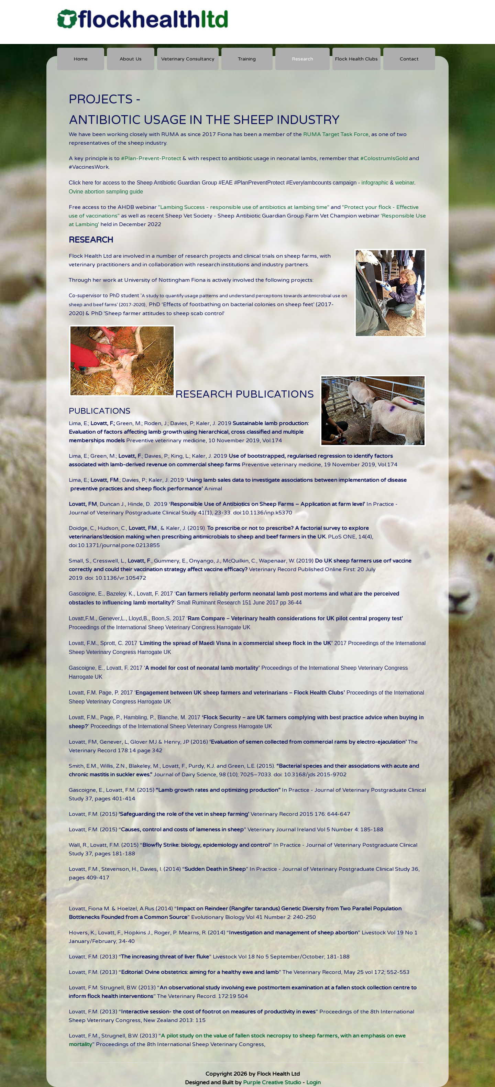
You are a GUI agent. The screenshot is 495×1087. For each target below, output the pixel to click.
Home (81, 59)
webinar (404, 183)
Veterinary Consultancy (187, 59)
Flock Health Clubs (356, 59)
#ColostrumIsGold (384, 158)
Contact (409, 59)
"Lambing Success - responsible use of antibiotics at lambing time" (243, 207)
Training (247, 59)
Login (313, 1082)
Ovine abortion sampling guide (106, 192)
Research (302, 59)
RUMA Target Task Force (335, 134)
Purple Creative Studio (272, 1082)
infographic (375, 183)
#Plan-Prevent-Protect (152, 158)
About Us (131, 59)
